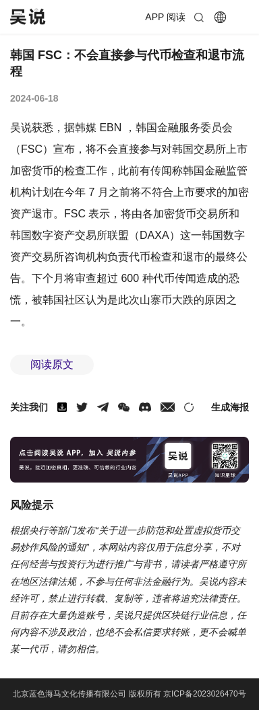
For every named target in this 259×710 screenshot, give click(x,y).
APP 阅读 (165, 16)
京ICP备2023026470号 (204, 694)
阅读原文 (52, 364)
